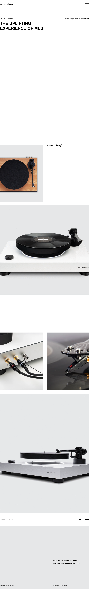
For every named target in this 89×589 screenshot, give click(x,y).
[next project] (78, 519)
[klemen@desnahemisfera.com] (71, 563)
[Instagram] (57, 586)
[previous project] (9, 519)
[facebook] (66, 586)
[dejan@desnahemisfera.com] (71, 560)
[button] (87, 4)
